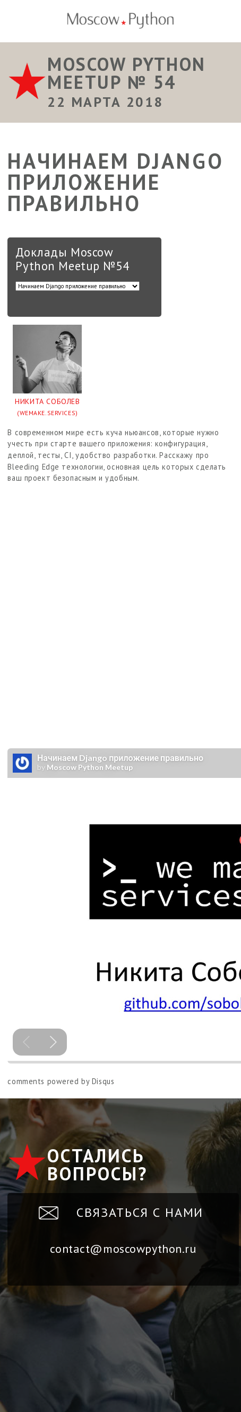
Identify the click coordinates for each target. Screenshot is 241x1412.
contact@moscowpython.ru (123, 1248)
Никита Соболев (47, 408)
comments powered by (60, 1081)
